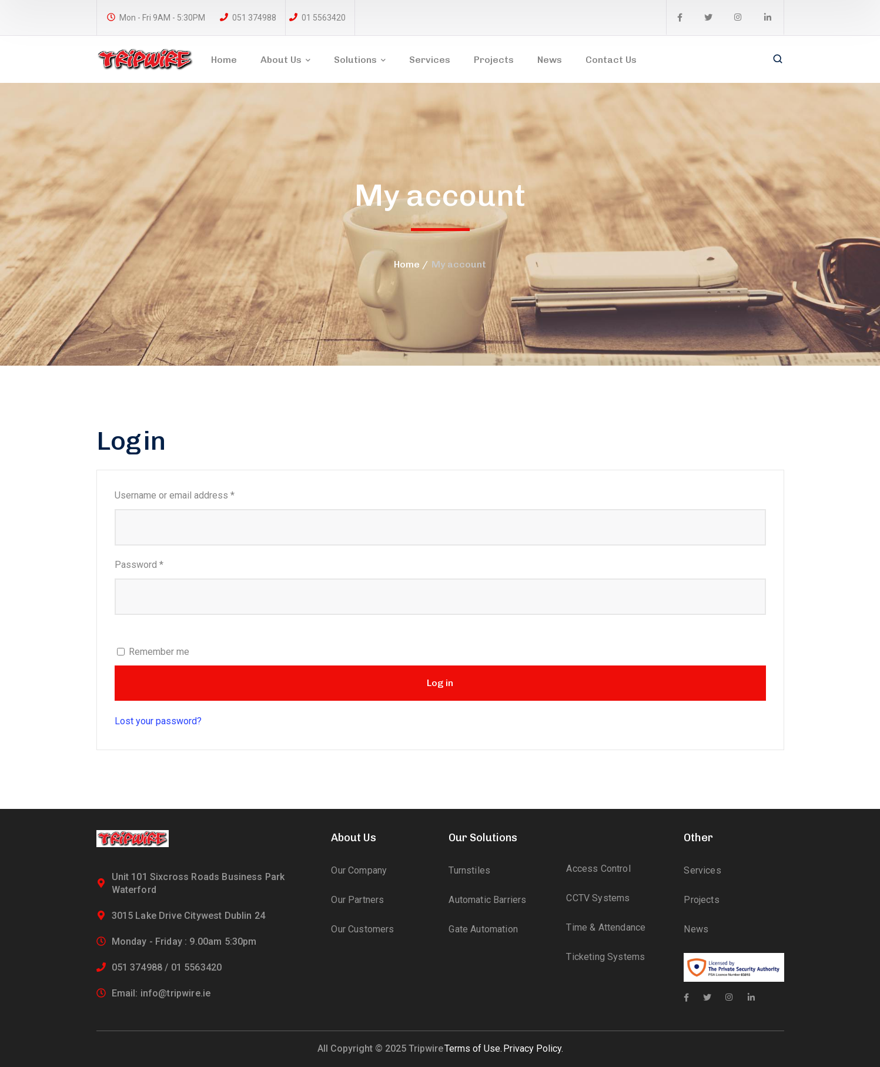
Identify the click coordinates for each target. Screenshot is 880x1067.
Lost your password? (158, 721)
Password (157, 563)
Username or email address (193, 494)
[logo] (145, 58)
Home (407, 264)
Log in (440, 682)
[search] (777, 60)
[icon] (679, 18)
